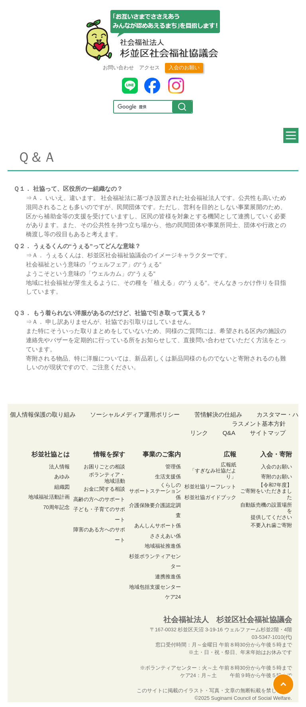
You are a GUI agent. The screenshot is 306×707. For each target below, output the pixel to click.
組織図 (62, 487)
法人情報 (59, 467)
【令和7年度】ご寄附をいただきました (266, 491)
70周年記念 (56, 507)
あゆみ (62, 477)
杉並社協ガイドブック (210, 497)
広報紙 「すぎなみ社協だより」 (213, 471)
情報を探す (109, 454)
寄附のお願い (276, 477)
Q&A (228, 432)
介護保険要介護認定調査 (155, 510)
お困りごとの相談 (104, 467)
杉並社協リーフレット (210, 487)
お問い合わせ (118, 68)
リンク (199, 432)
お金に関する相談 (104, 489)
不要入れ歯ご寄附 (271, 525)
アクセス (149, 68)
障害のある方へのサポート (99, 535)
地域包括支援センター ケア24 (155, 592)
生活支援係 (168, 477)
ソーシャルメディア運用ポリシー (135, 414)
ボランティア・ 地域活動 (107, 478)
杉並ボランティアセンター (155, 561)
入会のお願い (184, 68)
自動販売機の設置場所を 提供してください (266, 511)
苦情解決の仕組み (218, 414)
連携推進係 (168, 577)
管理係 (173, 467)
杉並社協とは (50, 454)
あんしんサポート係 (157, 526)
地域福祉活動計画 (49, 497)
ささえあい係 (165, 536)
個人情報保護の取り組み (43, 414)
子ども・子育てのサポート (99, 514)
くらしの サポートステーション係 (155, 491)
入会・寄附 (276, 454)
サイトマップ (268, 432)
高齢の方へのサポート (99, 499)
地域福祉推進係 (163, 546)
